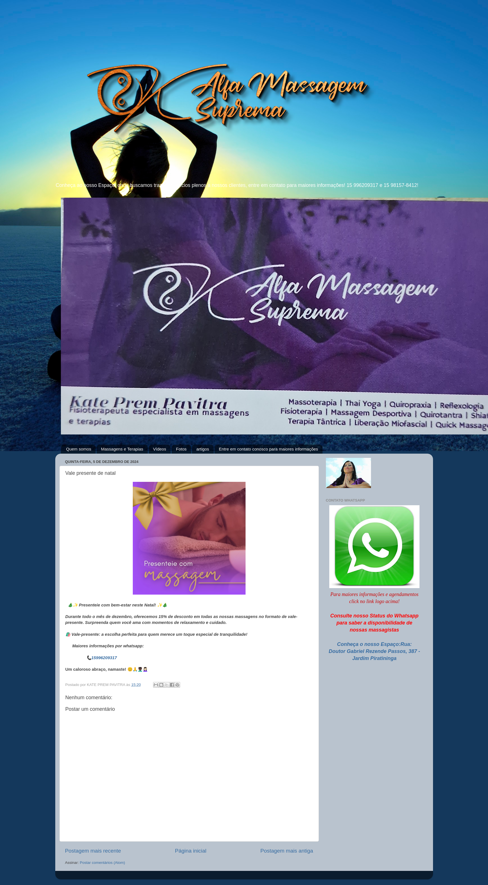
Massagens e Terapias (122, 449)
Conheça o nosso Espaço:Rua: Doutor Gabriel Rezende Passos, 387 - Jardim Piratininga (374, 651)
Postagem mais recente (93, 851)
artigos (202, 449)
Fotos (181, 449)
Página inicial (190, 851)
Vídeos (159, 449)
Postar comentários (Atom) (102, 862)
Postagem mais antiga (286, 851)
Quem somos (78, 449)
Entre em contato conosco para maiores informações (268, 449)
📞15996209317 (101, 658)
